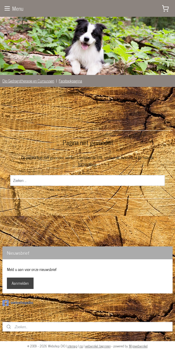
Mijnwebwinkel (138, 346)
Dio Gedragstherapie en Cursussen (28, 81)
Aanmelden (20, 283)
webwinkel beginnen (98, 346)
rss (81, 346)
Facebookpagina (70, 81)
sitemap (72, 346)
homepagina (87, 164)
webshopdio (17, 303)
